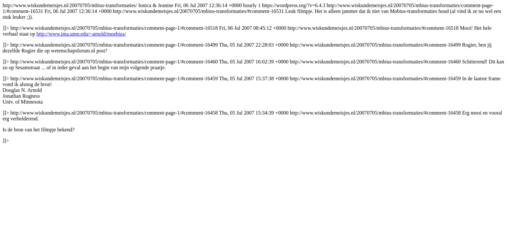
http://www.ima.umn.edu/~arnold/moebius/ (81, 34)
